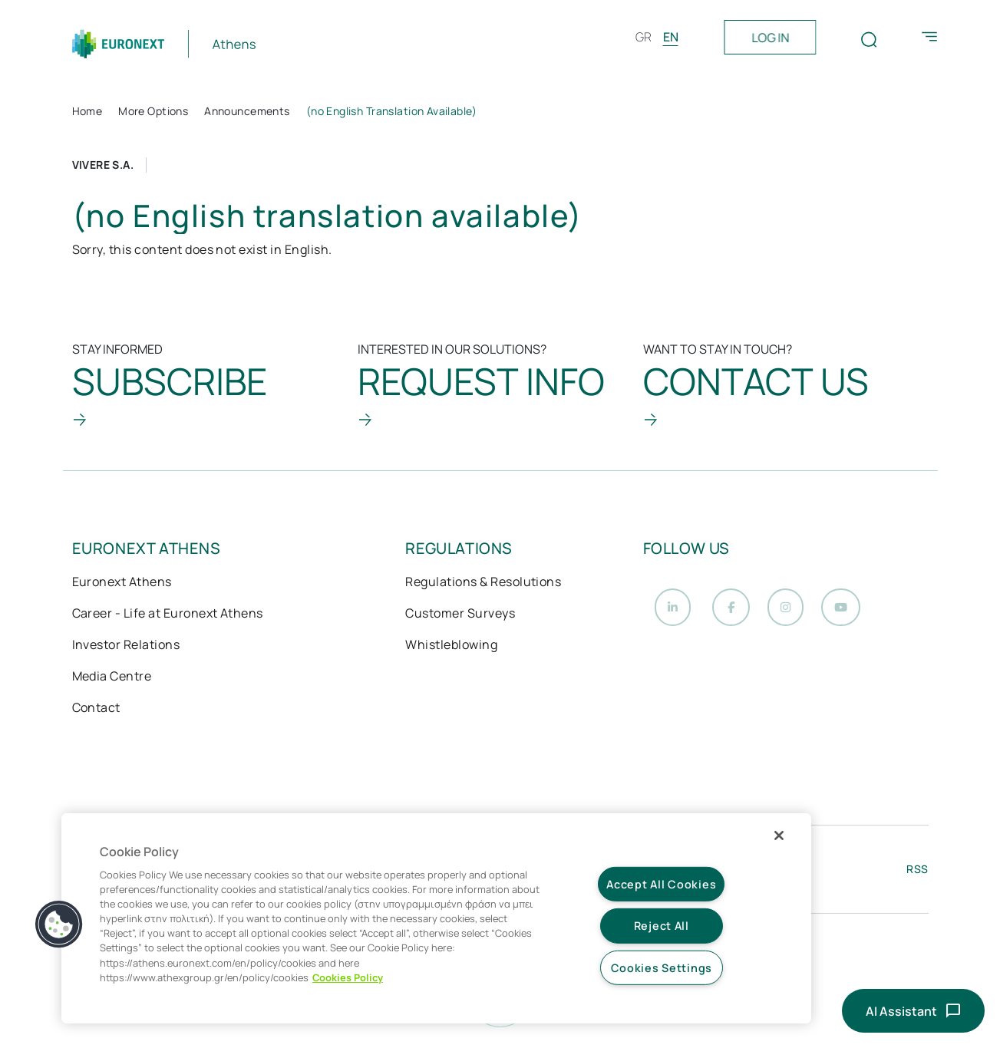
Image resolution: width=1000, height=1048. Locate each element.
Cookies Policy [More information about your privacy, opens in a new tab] (347, 977)
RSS (917, 873)
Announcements (246, 111)
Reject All (661, 925)
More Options (153, 111)
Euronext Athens (122, 583)
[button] (59, 924)
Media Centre (112, 677)
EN (670, 36)
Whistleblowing (451, 646)
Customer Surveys (460, 614)
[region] (436, 918)
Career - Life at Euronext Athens (167, 614)
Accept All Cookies (661, 884)
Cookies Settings (662, 968)
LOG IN (770, 37)
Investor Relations (126, 646)
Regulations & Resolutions (483, 583)
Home (87, 111)
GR (643, 36)
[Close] (779, 835)
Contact (96, 708)
